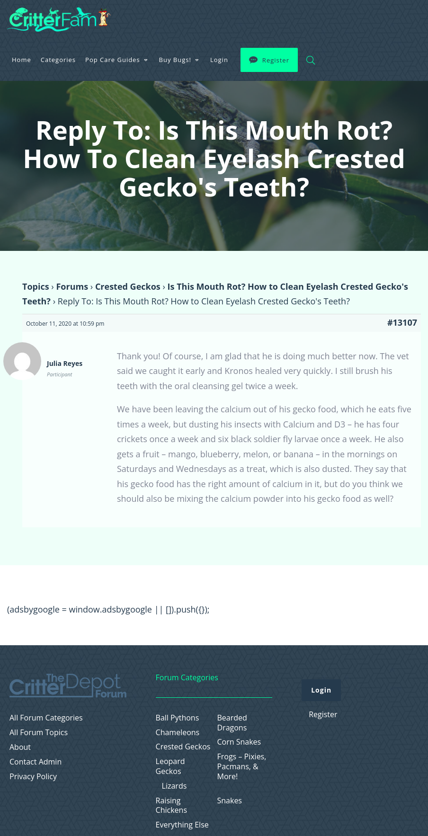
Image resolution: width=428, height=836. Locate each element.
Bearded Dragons (232, 723)
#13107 (402, 322)
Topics (35, 286)
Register (275, 60)
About (20, 747)
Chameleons (178, 733)
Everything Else (182, 825)
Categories (58, 59)
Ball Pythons (177, 718)
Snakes (229, 801)
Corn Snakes (239, 742)
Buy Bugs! (175, 59)
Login (219, 59)
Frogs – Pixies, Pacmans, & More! (242, 766)
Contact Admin (35, 762)
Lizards (174, 786)
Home (21, 59)
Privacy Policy (33, 777)
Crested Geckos (127, 286)
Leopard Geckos (170, 766)
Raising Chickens (171, 806)
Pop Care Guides (112, 59)
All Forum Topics (38, 733)
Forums (72, 286)
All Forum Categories (46, 718)
